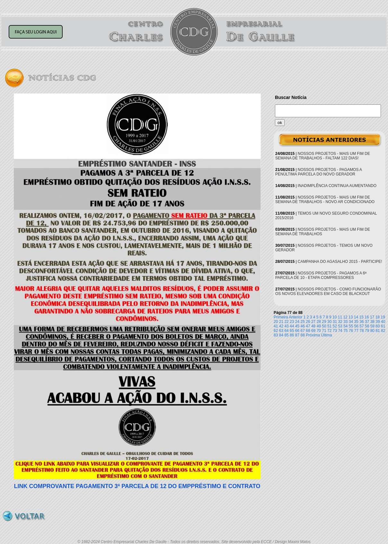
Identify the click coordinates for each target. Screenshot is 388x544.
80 (372, 330)
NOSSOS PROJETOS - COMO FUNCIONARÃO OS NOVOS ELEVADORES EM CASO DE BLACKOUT (328, 291)
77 (356, 330)
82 (383, 330)
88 (303, 335)
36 (361, 321)
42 (281, 326)
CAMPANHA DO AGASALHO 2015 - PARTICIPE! (340, 261)
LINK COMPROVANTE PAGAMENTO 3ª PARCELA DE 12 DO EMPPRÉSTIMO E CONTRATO (137, 486)
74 (340, 330)
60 (377, 326)
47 (308, 326)
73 (335, 330)
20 (276, 321)
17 (372, 317)
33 (345, 321)
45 (297, 326)
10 (334, 317)
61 (383, 326)
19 (383, 317)
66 (297, 330)
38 (372, 321)
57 (361, 326)
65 (292, 330)
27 (313, 321)
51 (329, 326)
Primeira (281, 317)
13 (350, 317)
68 (308, 330)
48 (313, 326)
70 (319, 330)
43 (286, 326)
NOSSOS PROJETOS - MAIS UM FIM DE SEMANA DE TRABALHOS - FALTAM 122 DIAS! (322, 155)
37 (367, 321)
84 (281, 335)
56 (356, 326)
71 (324, 330)
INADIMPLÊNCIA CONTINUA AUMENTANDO (337, 185)
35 (356, 321)
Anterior (295, 317)
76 (351, 330)
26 (308, 321)
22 (286, 321)
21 (281, 321)
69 (313, 330)
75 (345, 330)
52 (335, 326)
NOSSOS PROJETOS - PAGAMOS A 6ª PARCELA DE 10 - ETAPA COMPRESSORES (320, 275)
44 (292, 326)
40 (383, 321)
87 (297, 335)
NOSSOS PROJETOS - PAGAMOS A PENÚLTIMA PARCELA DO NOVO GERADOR (318, 171)
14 (356, 317)
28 (319, 321)
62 (276, 330)
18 (377, 317)
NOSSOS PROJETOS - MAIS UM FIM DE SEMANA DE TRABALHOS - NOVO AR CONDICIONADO (325, 199)
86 (292, 335)
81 (377, 330)
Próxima (313, 335)
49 (319, 326)
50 (324, 326)
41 (276, 326)
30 (329, 321)
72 (329, 330)
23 (292, 321)
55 (351, 326)
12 (345, 317)
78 (361, 330)
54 (345, 326)
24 (297, 321)
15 (361, 317)
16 (367, 317)
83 (276, 335)
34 (351, 321)
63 (281, 330)
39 (377, 321)
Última (326, 335)
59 (372, 326)
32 (340, 321)
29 (324, 321)
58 (367, 326)
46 (303, 326)
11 (340, 317)
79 (367, 330)
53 (340, 326)
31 (335, 321)
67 (303, 330)
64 (286, 330)
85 (286, 335)
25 (303, 321)
